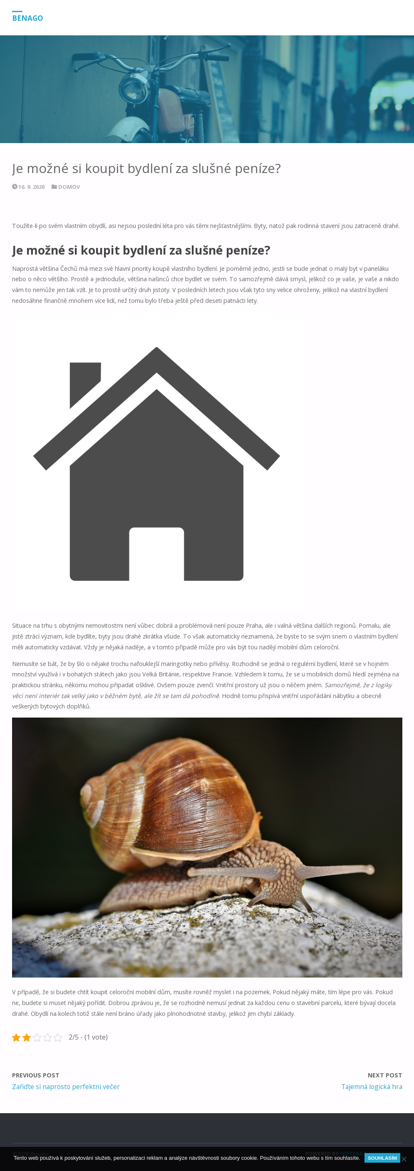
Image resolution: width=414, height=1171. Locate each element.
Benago (27, 18)
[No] (403, 1159)
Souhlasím (382, 1158)
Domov (69, 187)
